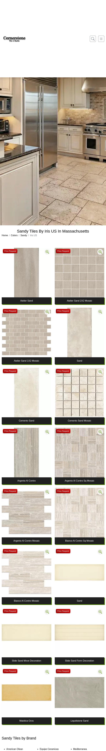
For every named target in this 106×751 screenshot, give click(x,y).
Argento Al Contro (26, 480)
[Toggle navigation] (101, 39)
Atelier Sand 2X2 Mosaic (79, 301)
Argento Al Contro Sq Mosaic (79, 480)
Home (5, 235)
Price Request (10, 251)
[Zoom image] (47, 252)
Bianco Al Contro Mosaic (26, 601)
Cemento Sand (26, 420)
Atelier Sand (26, 301)
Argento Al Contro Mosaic (26, 541)
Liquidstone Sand (80, 721)
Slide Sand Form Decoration (79, 660)
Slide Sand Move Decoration (26, 660)
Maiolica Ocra (26, 721)
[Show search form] (93, 39)
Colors (14, 235)
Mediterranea (82, 749)
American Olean (16, 749)
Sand (79, 361)
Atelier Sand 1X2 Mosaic (26, 361)
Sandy (24, 235)
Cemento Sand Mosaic (79, 420)
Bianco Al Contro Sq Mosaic (79, 541)
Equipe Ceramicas (51, 749)
